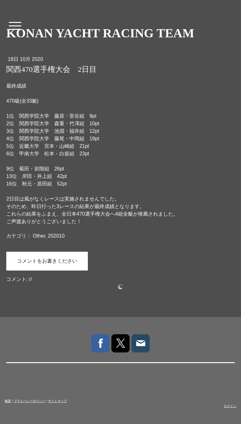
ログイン (230, 406)
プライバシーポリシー (29, 401)
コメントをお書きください (47, 261)
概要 (8, 401)
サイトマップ (57, 401)
